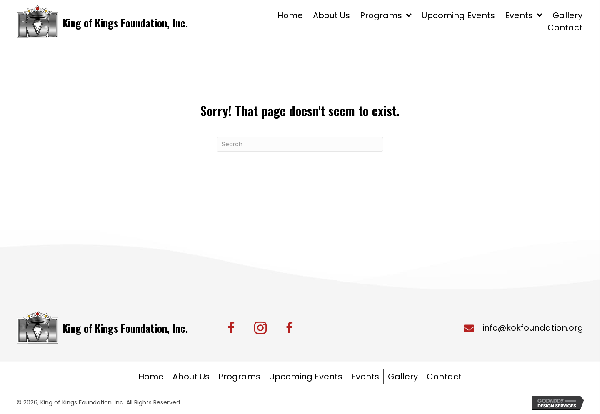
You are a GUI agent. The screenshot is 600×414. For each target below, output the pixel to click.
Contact (444, 376)
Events (365, 376)
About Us (191, 376)
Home (151, 376)
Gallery (403, 376)
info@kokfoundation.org (532, 328)
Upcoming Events (305, 376)
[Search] (300, 144)
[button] (231, 327)
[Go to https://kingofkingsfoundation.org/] (103, 21)
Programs (239, 376)
